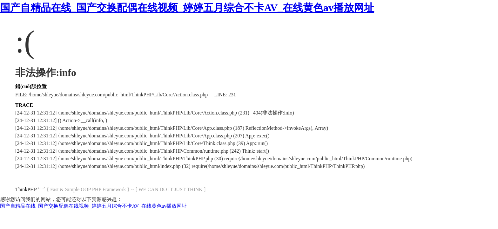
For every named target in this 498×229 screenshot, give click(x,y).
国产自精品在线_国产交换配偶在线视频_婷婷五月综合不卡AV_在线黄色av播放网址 (187, 7)
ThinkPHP (26, 189)
